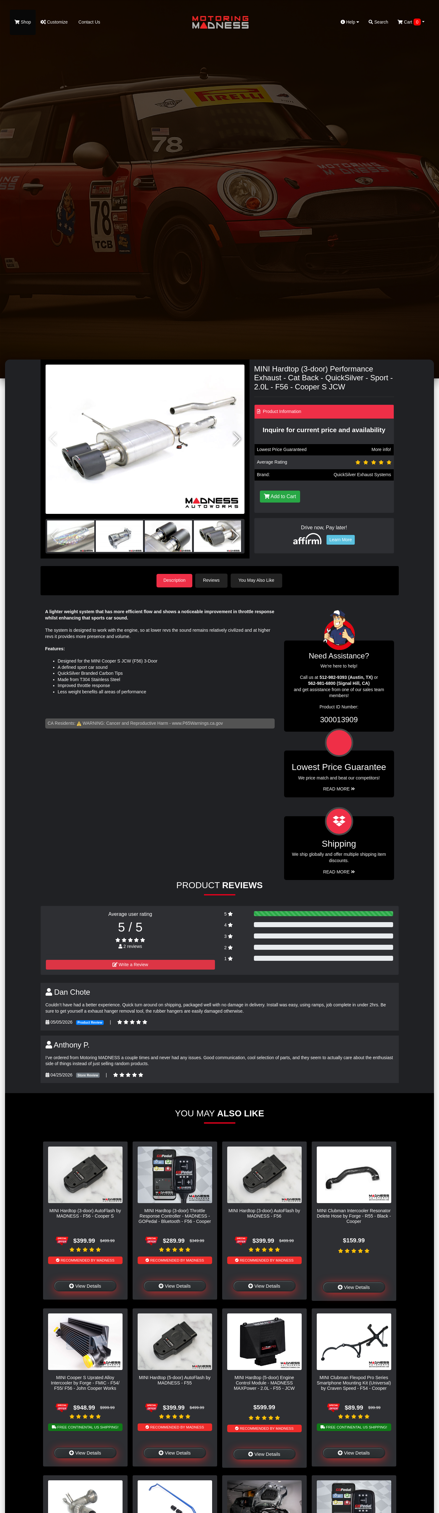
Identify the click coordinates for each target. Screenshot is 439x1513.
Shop (22, 22)
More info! (381, 449)
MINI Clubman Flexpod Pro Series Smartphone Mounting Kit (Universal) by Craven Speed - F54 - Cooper (354, 1383)
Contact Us (88, 22)
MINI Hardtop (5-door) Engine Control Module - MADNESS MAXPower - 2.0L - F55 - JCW (264, 1383)
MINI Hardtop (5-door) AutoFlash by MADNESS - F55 (175, 1380)
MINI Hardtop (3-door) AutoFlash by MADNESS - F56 (264, 1213)
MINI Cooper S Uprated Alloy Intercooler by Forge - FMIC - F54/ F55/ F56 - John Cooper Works (85, 1383)
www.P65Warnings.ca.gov (197, 722)
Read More (339, 788)
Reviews (212, 580)
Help (350, 22)
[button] (237, 439)
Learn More (340, 539)
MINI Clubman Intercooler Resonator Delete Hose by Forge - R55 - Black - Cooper (354, 1216)
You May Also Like (258, 580)
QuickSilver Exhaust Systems (362, 474)
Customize (54, 22)
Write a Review (130, 964)
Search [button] (378, 22)
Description (174, 580)
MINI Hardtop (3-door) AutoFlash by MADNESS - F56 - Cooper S (85, 1213)
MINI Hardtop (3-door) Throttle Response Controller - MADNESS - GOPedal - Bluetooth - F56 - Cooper (175, 1216)
